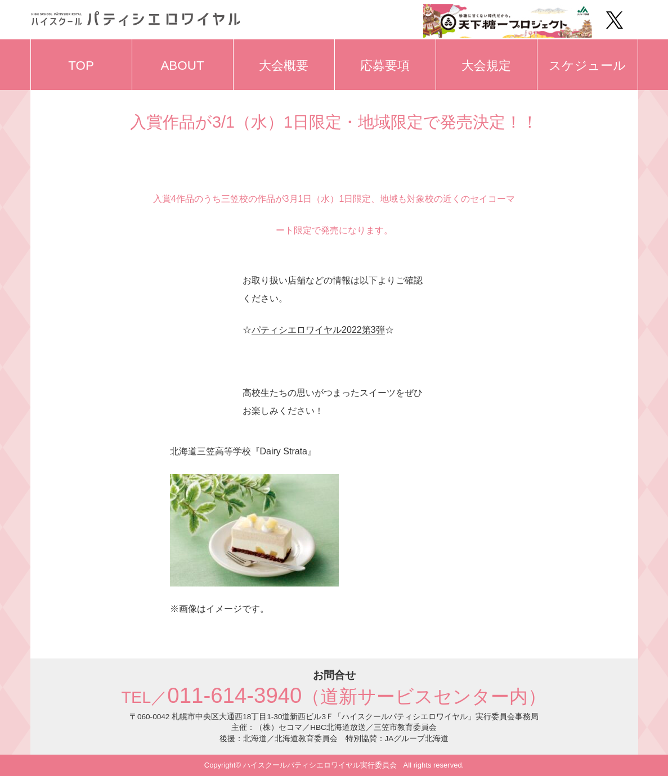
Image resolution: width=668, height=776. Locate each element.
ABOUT (182, 65)
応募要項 (385, 65)
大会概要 (283, 65)
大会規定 (486, 65)
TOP (81, 65)
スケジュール (587, 65)
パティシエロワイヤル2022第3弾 (318, 330)
